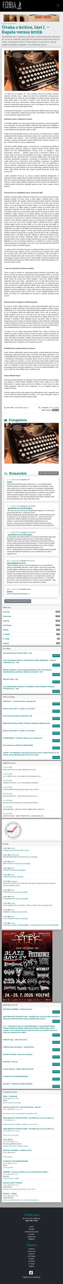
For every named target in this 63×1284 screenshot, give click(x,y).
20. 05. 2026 (7, 794)
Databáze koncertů (31, 1232)
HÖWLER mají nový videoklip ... (14, 876)
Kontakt (31, 1234)
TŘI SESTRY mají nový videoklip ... (14, 869)
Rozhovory (31, 1251)
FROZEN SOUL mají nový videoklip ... (16, 891)
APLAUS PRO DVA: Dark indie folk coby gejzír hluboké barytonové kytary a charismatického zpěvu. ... (29, 883)
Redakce (32, 1239)
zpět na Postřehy (9, 24)
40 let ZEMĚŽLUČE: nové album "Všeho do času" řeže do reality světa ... (28, 904)
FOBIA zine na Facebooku (31, 1274)
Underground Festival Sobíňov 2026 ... (16, 849)
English (31, 1266)
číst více (56, 655)
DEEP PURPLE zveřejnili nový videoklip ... (17, 862)
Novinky (31, 1229)
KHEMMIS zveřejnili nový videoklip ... (15, 911)
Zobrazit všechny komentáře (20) (18, 601)
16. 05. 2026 (7, 767)
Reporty (31, 1254)
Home (31, 1227)
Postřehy (31, 1261)
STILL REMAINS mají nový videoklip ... (16, 917)
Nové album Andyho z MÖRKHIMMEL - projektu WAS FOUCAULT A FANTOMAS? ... (31, 925)
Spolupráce (31, 1237)
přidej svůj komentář (48, 473)
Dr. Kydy (31, 1264)
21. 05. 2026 (7, 800)
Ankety (31, 1259)
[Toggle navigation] (58, 5)
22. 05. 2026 (7, 813)
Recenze (31, 1249)
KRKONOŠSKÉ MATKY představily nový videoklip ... (21, 856)
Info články (31, 1256)
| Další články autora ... (22, 407)
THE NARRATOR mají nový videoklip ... (16, 898)
